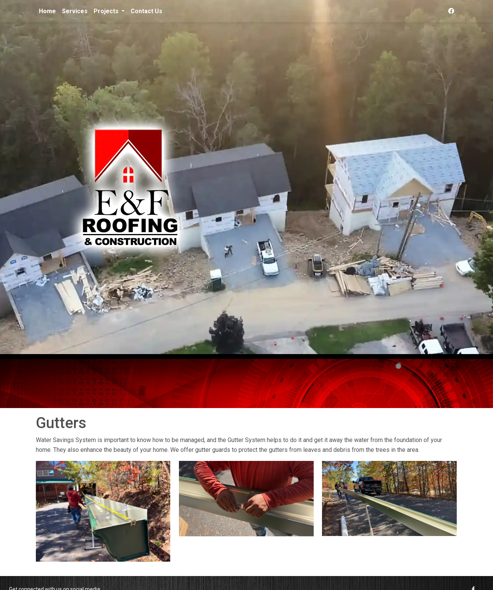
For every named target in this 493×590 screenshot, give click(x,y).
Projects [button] (107, 11)
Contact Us (146, 11)
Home (47, 11)
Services (75, 11)
